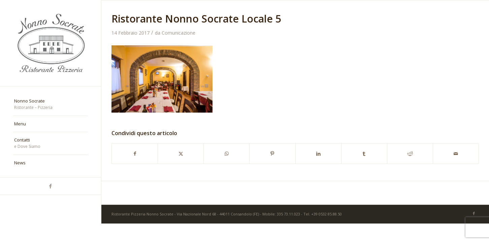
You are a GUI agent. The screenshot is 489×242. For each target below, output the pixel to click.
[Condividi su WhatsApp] (226, 154)
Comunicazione (178, 33)
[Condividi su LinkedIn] (318, 154)
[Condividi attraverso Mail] (456, 154)
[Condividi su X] (180, 154)
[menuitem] (50, 104)
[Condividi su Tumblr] (364, 154)
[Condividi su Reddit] (410, 154)
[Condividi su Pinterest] (272, 154)
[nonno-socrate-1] (50, 43)
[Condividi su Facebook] (135, 154)
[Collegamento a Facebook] (50, 186)
